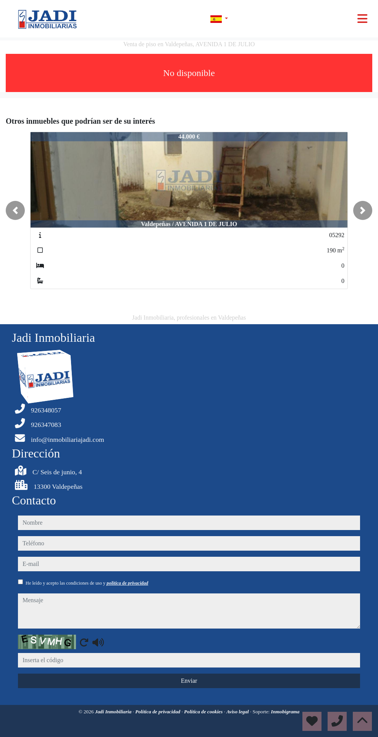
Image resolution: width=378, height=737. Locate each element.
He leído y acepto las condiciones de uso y (87, 583)
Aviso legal (238, 711)
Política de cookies (204, 711)
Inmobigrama (285, 711)
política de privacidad (127, 583)
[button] (15, 210)
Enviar (189, 680)
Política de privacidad (158, 711)
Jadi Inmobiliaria (114, 711)
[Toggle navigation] (362, 18)
